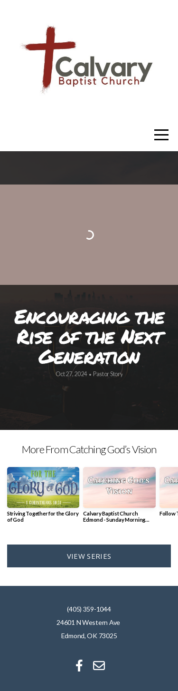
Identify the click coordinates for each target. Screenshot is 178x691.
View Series (89, 556)
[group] (43, 498)
